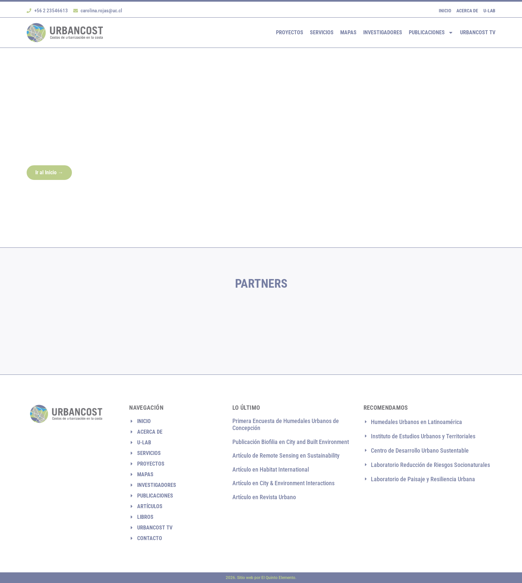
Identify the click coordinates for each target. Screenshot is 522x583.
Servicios (322, 32)
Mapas (348, 32)
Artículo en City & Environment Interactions (283, 483)
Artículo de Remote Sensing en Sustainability (286, 455)
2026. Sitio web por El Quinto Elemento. (261, 577)
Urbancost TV (477, 32)
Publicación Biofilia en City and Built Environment (290, 441)
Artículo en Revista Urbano (264, 497)
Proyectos (289, 32)
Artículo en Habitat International (270, 469)
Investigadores (382, 32)
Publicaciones (431, 32)
